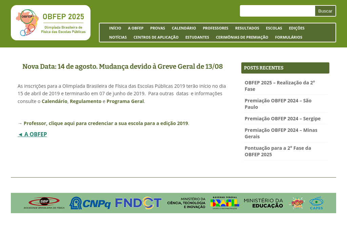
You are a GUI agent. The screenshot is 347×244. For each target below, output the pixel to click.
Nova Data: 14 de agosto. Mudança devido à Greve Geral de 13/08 (122, 66)
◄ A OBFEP (32, 134)
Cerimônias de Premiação (240, 38)
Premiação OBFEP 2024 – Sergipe (283, 118)
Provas (157, 27)
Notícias (118, 37)
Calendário (184, 27)
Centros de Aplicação (154, 38)
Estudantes (195, 38)
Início (115, 27)
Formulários (287, 38)
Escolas (272, 29)
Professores (215, 27)
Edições (297, 27)
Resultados (247, 27)
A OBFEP (134, 29)
